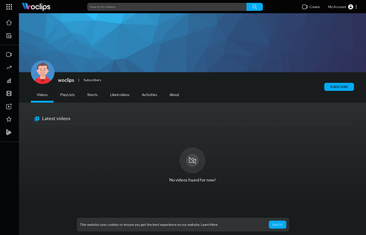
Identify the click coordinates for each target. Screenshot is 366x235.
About (174, 94)
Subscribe (339, 87)
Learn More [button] (209, 224)
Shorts (92, 94)
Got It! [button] (277, 224)
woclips (66, 80)
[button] (342, 6)
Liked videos (119, 94)
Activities (149, 94)
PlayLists (67, 94)
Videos (42, 94)
